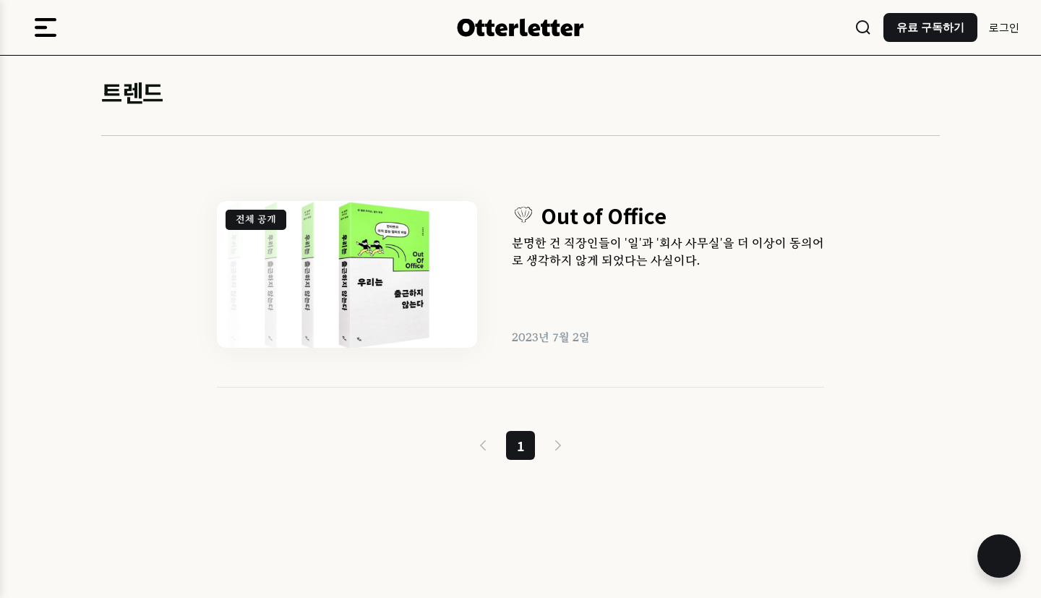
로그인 (1004, 27)
